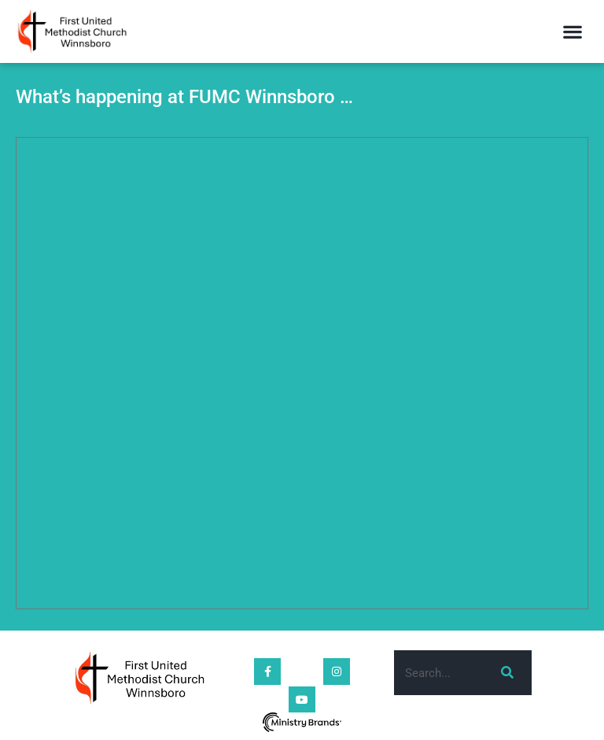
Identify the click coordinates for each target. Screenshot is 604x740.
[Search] (504, 672)
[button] (573, 32)
